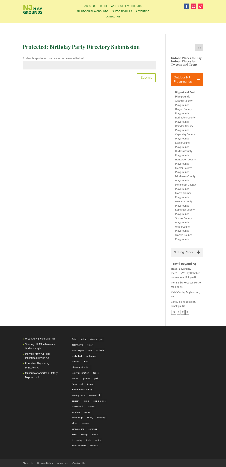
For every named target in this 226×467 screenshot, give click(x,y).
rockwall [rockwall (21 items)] (91, 396)
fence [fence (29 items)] (96, 362)
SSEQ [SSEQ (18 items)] (74, 424)
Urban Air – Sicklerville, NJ (40, 328)
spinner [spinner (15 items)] (85, 412)
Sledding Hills (122, 11)
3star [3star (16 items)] (74, 328)
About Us (90, 6)
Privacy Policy (45, 452)
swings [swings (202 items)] (84, 424)
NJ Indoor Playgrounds (92, 11)
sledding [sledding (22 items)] (101, 407)
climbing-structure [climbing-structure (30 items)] (81, 356)
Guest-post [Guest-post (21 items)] (77, 373)
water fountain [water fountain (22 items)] (79, 435)
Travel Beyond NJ (183, 253)
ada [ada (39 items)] (90, 339)
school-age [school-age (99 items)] (77, 407)
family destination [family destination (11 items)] (80, 362)
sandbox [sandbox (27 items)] (76, 401)
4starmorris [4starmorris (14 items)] (77, 334)
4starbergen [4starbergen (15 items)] (96, 328)
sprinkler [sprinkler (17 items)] (92, 418)
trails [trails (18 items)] (88, 429)
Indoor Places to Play (186, 47)
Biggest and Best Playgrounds (121, 6)
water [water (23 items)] (98, 429)
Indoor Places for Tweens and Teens (184, 52)
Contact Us (113, 17)
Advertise (142, 11)
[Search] (199, 36)
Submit (146, 67)
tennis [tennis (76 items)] (95, 424)
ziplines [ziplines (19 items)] (94, 435)
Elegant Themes (46, 462)
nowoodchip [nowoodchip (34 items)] (95, 384)
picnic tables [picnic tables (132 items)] (99, 390)
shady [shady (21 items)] (90, 407)
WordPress (77, 462)
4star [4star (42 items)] (83, 328)
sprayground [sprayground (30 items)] (78, 418)
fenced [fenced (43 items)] (75, 368)
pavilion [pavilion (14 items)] (75, 390)
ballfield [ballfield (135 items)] (100, 339)
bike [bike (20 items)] (86, 351)
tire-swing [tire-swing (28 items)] (77, 429)
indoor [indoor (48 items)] (90, 373)
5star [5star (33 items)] (90, 334)
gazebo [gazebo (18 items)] (86, 368)
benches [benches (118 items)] (76, 351)
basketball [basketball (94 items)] (77, 345)
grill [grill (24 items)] (96, 368)
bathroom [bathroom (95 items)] (91, 345)
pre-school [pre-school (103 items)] (77, 396)
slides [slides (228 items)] (74, 412)
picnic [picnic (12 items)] (86, 390)
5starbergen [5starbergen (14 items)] (78, 339)
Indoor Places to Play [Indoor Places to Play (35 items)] (82, 379)
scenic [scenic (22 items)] (87, 401)
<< (173, 301)
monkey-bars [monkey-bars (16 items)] (78, 384)
